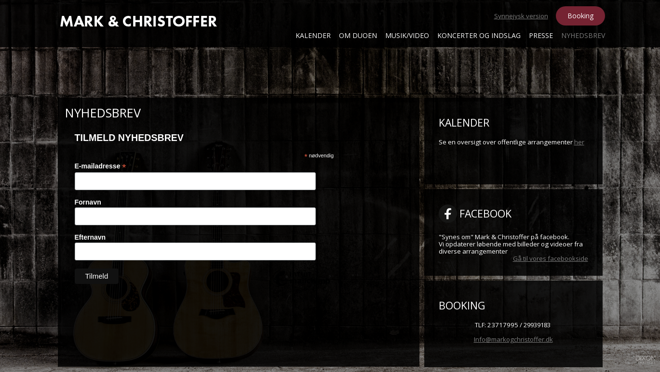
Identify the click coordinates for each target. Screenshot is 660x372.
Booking (580, 15)
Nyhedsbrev (583, 35)
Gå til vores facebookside (550, 258)
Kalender (313, 35)
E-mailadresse (100, 166)
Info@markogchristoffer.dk (513, 339)
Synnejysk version (521, 16)
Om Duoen (358, 35)
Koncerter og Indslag (479, 35)
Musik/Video (407, 35)
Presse (541, 35)
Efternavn (90, 237)
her (579, 142)
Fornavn (88, 202)
